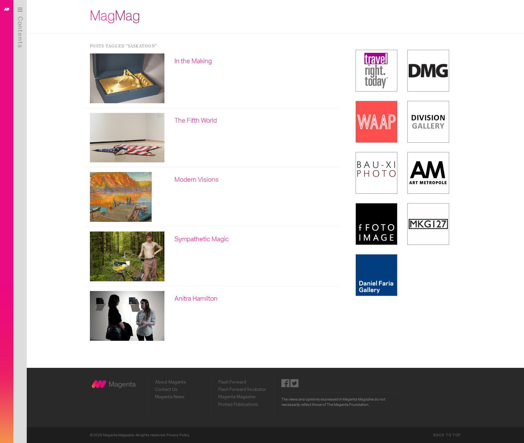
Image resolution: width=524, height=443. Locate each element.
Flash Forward (232, 382)
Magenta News (169, 397)
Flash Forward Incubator (242, 389)
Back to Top (447, 435)
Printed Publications (238, 404)
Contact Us (166, 389)
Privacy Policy (177, 435)
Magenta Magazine (236, 397)
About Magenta (170, 382)
